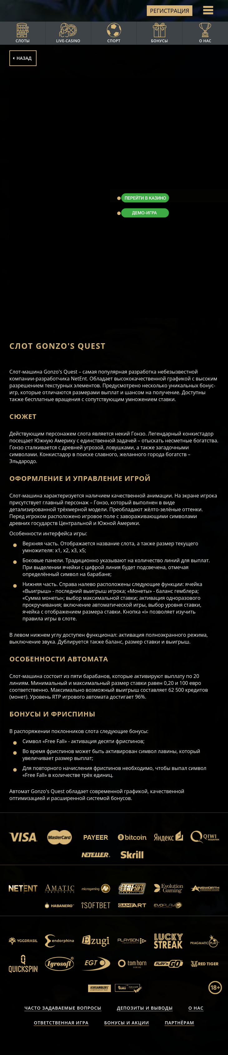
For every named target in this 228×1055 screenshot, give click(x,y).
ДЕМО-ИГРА (145, 213)
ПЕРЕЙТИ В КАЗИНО (145, 198)
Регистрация (169, 10)
